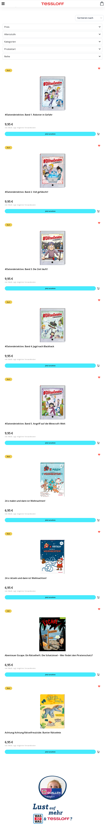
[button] (98, 134)
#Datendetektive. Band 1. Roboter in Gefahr (28, 114)
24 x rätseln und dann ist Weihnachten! (25, 578)
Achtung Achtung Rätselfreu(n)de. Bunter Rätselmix (33, 732)
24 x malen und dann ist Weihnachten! (25, 500)
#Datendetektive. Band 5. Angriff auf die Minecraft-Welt (35, 423)
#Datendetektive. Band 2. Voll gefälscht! (26, 191)
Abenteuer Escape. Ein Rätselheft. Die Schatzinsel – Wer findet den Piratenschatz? (49, 655)
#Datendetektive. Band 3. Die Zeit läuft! (26, 269)
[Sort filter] (89, 18)
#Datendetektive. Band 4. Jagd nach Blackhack (29, 346)
